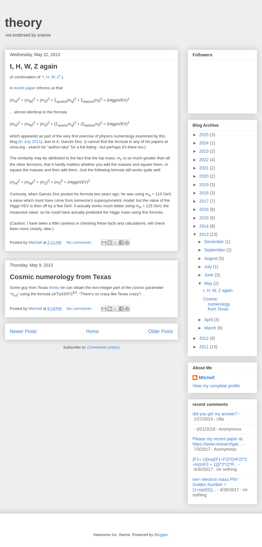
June (209, 274)
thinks (54, 287)
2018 (204, 192)
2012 (204, 338)
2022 (204, 159)
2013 (204, 234)
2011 (204, 346)
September (215, 249)
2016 (204, 209)
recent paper (24, 88)
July (208, 266)
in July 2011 (30, 141)
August (211, 258)
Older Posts (160, 331)
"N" (14, 294)
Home (92, 331)
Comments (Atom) (103, 347)
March (210, 327)
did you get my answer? (215, 413)
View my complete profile (216, 385)
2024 (204, 142)
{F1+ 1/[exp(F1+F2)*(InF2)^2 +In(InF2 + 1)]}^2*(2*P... (220, 462)
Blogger (161, 534)
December (214, 241)
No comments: (79, 242)
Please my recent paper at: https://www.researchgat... (218, 441)
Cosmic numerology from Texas (60, 277)
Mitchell (206, 377)
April (209, 319)
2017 (204, 201)
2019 (204, 184)
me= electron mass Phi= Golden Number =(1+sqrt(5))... (216, 484)
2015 (204, 217)
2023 (204, 151)
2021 (204, 167)
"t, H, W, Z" (51, 77)
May (208, 283)
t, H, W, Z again (33, 66)
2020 (204, 176)
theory (23, 22)
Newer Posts (23, 331)
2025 (204, 134)
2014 (204, 226)
